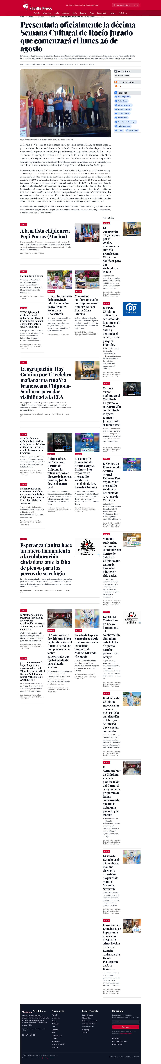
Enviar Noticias (117, 1044)
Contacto (85, 1033)
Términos (128, 1057)
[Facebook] (23, 1035)
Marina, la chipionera (31, 275)
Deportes (83, 13)
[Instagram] (31, 1035)
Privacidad (112, 1057)
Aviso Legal (86, 1030)
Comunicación (102, 13)
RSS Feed (55, 1047)
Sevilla (57, 13)
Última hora (47, 13)
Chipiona (52, 17)
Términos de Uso (88, 1027)
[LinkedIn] (34, 1035)
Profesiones (123, 13)
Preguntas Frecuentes (119, 1041)
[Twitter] (27, 1035)
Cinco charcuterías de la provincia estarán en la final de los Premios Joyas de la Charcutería (59, 305)
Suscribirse (126, 1027)
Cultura (112, 13)
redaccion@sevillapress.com (44, 1058)
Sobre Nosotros (87, 1015)
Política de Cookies (88, 1024)
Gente (74, 13)
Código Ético (86, 1018)
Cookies (120, 1057)
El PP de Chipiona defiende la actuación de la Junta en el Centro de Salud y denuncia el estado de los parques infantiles (32, 445)
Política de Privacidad (89, 1021)
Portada (37, 13)
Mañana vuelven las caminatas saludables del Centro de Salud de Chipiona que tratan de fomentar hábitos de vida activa (32, 496)
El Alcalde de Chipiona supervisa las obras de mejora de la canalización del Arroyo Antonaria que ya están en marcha (32, 622)
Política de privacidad (126, 1034)
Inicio (22, 17)
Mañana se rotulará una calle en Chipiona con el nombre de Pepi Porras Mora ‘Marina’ (87, 305)
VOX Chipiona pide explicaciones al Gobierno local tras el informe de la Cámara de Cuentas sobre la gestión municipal (31, 319)
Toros (92, 13)
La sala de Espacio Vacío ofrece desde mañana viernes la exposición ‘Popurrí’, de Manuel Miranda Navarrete (86, 645)
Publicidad (115, 1038)
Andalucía (65, 13)
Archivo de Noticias (58, 1044)
